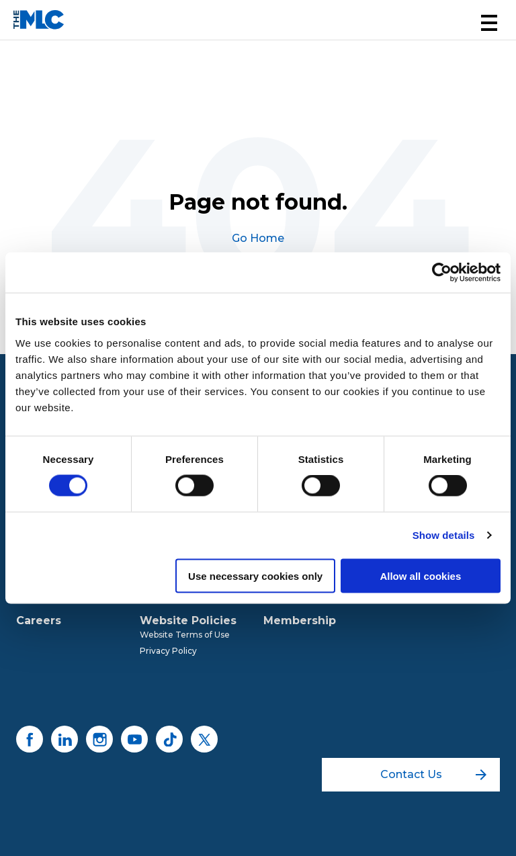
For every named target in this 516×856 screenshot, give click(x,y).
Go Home (258, 238)
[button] (489, 23)
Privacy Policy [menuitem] (168, 651)
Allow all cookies (420, 575)
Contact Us (433, 774)
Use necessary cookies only (255, 575)
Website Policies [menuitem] (188, 620)
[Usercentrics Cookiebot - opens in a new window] (442, 273)
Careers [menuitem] (38, 620)
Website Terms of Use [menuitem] (185, 635)
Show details (444, 535)
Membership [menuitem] (299, 620)
